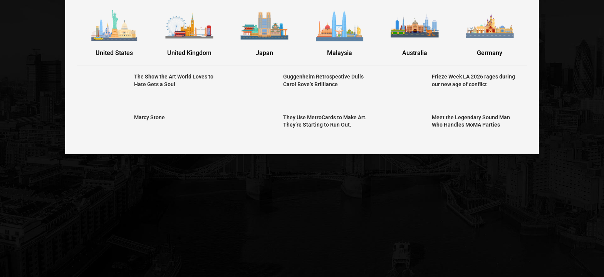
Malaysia (339, 53)
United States (114, 53)
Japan (264, 53)
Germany (489, 53)
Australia (414, 53)
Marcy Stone (149, 117)
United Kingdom (189, 53)
